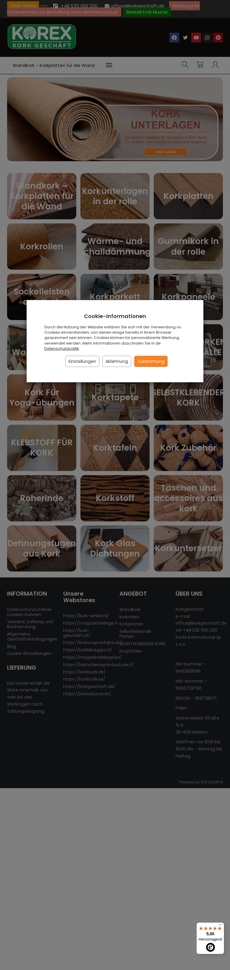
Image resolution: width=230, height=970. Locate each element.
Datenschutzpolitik (61, 348)
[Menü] (220, 926)
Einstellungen (82, 361)
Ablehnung (117, 361)
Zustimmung (150, 361)
